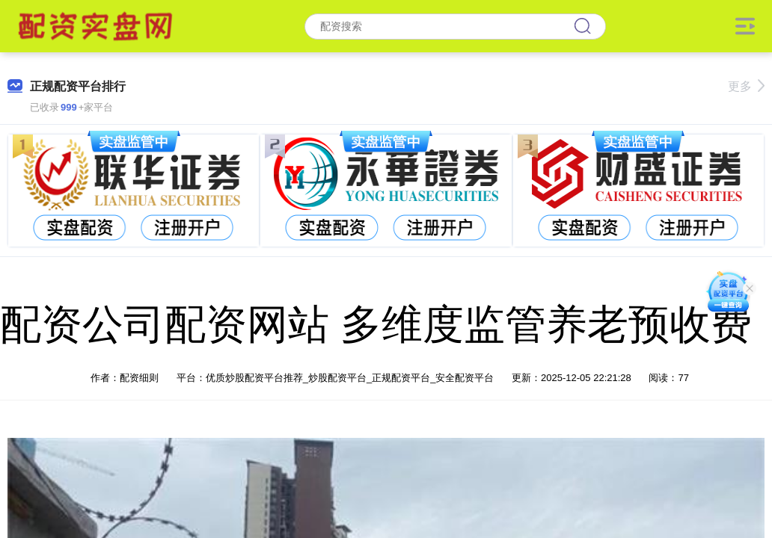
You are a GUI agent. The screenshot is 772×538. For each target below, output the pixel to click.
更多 (746, 86)
